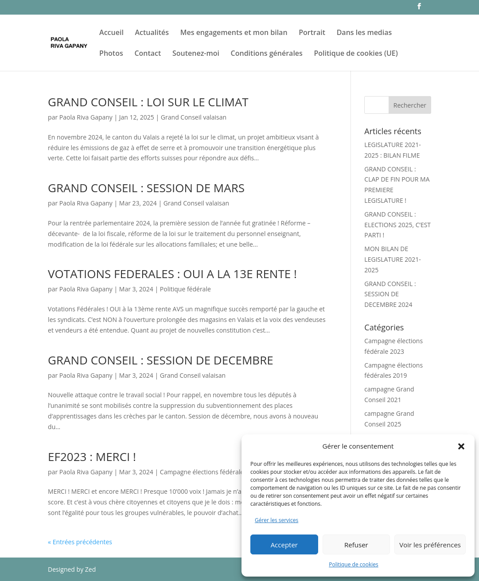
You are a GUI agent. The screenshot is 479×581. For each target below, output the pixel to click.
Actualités (152, 33)
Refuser (356, 544)
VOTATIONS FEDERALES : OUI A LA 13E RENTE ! (172, 274)
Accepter (284, 544)
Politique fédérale (185, 289)
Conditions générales (267, 54)
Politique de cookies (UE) (356, 54)
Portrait (312, 33)
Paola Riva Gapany (86, 117)
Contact (147, 54)
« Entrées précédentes (80, 542)
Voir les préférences (430, 544)
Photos (111, 54)
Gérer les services (276, 520)
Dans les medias (364, 33)
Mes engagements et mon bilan (234, 33)
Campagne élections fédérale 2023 (210, 472)
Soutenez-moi (195, 54)
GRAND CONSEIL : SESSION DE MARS (146, 188)
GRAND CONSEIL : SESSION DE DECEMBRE (160, 360)
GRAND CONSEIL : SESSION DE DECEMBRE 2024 (390, 294)
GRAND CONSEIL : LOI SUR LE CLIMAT (148, 102)
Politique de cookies (353, 564)
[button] (461, 446)
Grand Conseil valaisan (193, 117)
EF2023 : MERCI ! (92, 457)
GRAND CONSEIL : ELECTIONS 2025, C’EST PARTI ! (397, 225)
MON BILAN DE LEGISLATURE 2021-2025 (392, 259)
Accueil (111, 33)
